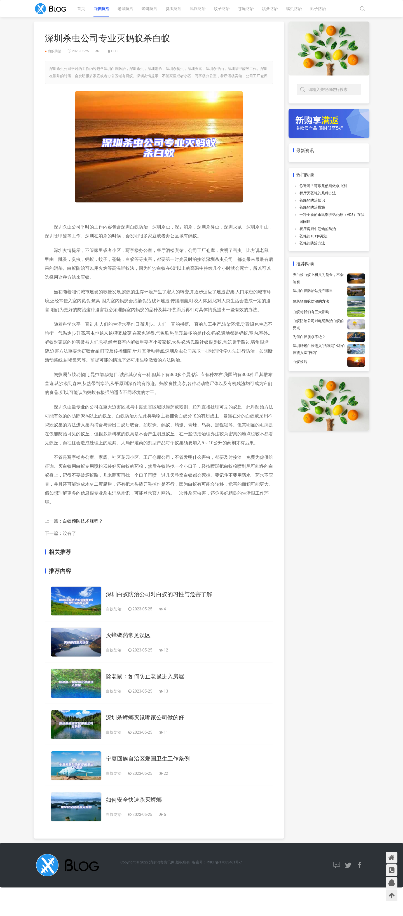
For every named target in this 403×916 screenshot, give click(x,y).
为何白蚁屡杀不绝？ (309, 337)
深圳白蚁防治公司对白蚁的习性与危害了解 (159, 594)
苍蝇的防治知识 (312, 200)
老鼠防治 (125, 8)
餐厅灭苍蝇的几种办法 (317, 193)
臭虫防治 (173, 8)
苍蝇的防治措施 (312, 207)
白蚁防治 (101, 8)
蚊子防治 (221, 8)
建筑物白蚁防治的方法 (311, 301)
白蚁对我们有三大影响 (311, 312)
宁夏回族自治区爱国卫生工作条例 (148, 758)
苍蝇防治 (246, 8)
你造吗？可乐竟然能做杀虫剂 (323, 186)
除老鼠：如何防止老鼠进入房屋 (145, 676)
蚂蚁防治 (197, 8)
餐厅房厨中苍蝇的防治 (317, 229)
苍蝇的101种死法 (313, 236)
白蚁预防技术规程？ (83, 521)
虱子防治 (318, 8)
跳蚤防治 (270, 8)
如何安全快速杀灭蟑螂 (134, 799)
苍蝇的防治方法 (312, 243)
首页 (81, 8)
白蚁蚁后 (300, 362)
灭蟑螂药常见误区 (128, 635)
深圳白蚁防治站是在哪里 (313, 291)
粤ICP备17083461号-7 (224, 862)
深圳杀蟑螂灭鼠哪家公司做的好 (145, 717)
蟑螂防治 (149, 8)
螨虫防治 (294, 8)
